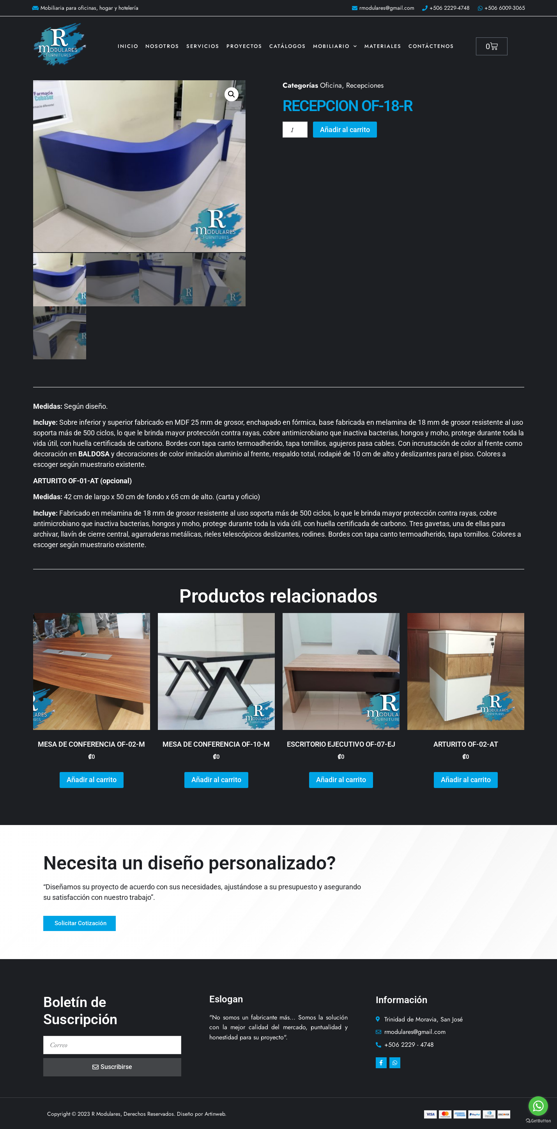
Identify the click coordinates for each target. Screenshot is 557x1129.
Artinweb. (215, 1113)
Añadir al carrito (345, 129)
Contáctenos (431, 46)
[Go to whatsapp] (538, 1106)
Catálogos (287, 46)
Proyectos (244, 46)
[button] (232, 94)
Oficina (331, 85)
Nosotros (162, 46)
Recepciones (365, 85)
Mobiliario (335, 46)
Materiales (382, 46)
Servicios (202, 46)
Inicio (128, 46)
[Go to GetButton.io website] (538, 1121)
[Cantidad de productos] (295, 130)
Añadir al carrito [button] (92, 779)
